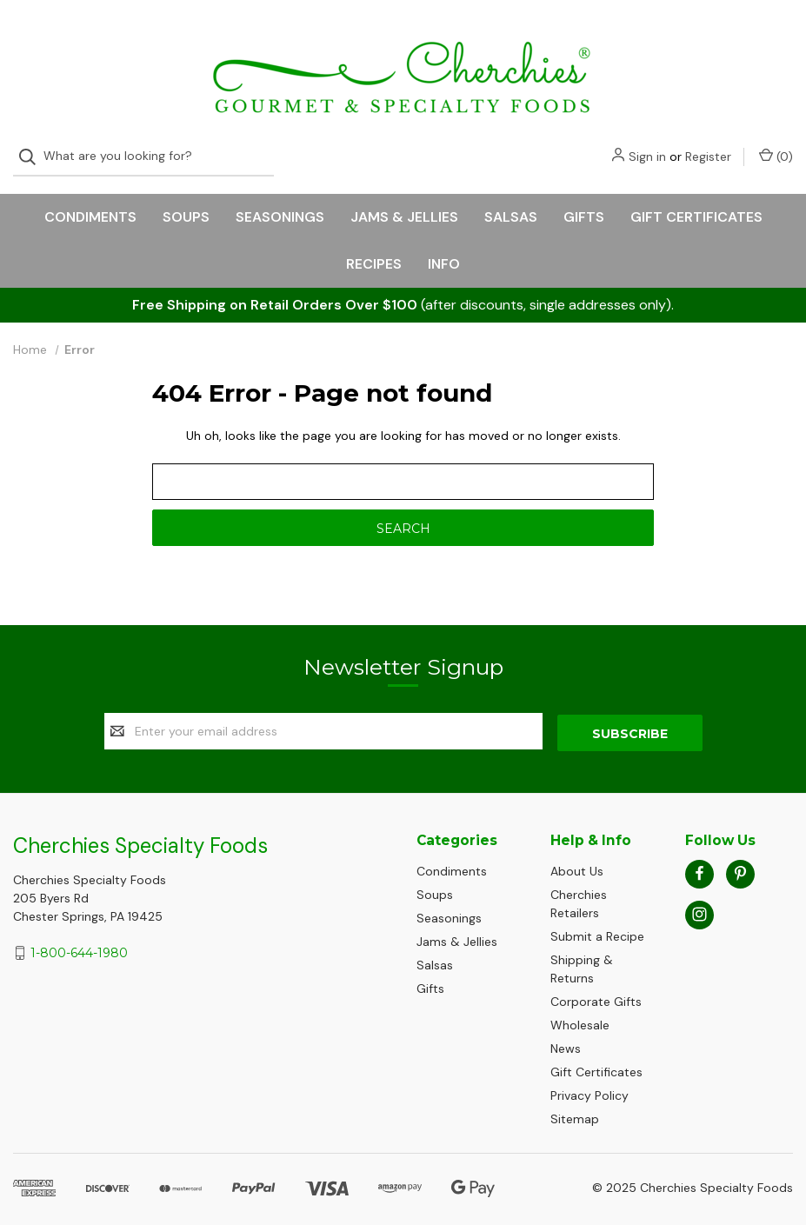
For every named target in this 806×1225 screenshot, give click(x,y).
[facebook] (699, 856)
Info (444, 248)
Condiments (90, 201)
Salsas (510, 201)
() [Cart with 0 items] (776, 36)
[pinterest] (740, 856)
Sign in (647, 36)
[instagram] (699, 896)
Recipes (374, 248)
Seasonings (280, 201)
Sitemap (574, 1101)
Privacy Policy (589, 1078)
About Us (576, 854)
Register (708, 36)
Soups (186, 201)
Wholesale (579, 1007)
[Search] (32, 37)
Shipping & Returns (581, 952)
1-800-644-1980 (79, 935)
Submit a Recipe (597, 919)
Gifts (583, 201)
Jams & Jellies (404, 201)
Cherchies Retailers (578, 886)
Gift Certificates (696, 201)
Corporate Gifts (596, 984)
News (565, 1031)
